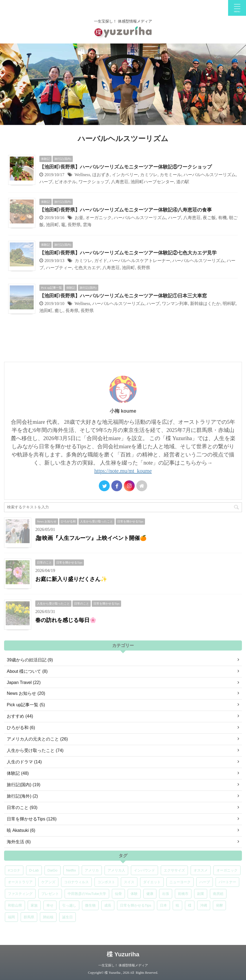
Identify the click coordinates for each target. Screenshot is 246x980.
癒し (59, 310)
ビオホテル (65, 181)
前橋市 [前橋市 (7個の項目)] (183, 894)
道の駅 (182, 181)
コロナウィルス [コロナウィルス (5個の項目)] (76, 882)
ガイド (100, 260)
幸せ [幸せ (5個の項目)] (49, 905)
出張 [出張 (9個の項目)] (165, 894)
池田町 (52, 224)
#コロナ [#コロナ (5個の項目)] (14, 870)
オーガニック (99, 217)
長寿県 (71, 310)
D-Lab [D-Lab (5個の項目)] (34, 870)
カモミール (170, 174)
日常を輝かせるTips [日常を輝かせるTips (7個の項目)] (135, 905)
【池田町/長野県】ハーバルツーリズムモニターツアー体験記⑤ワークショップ (125, 167)
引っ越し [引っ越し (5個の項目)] (69, 905)
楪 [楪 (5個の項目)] (189, 905)
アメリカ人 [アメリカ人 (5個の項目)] (116, 870)
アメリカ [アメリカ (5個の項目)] (92, 870)
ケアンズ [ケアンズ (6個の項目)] (48, 882)
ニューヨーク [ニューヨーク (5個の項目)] (180, 882)
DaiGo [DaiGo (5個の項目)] (53, 870)
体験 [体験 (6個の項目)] (134, 894)
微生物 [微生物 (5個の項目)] (90, 905)
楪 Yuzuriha (123, 954)
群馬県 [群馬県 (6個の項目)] (29, 917)
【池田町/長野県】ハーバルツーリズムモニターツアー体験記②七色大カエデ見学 (128, 253)
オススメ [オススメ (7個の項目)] (201, 870)
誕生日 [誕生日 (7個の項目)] (67, 917)
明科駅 (229, 303)
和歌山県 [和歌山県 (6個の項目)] (15, 905)
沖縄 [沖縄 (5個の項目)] (203, 905)
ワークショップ (93, 181)
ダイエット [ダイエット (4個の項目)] (152, 882)
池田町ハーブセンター (152, 181)
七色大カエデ (87, 267)
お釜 (79, 217)
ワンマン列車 (175, 303)
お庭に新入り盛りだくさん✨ (71, 579)
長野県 (74, 224)
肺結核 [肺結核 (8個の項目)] (48, 917)
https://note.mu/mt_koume (123, 471)
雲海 (87, 224)
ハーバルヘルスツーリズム (210, 174)
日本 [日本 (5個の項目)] (163, 905)
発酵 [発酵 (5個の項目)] (219, 905)
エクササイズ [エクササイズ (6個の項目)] (174, 870)
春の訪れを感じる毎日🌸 (65, 620)
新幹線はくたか (205, 303)
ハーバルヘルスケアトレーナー (139, 260)
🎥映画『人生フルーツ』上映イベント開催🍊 (91, 538)
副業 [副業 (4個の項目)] (200, 894)
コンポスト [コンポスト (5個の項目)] (106, 882)
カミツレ (148, 174)
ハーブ (45, 181)
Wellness (82, 174)
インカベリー (125, 174)
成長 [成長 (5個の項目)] (107, 905)
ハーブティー (59, 267)
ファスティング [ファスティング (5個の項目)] (20, 894)
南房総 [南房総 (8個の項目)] (218, 894)
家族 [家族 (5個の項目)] (34, 905)
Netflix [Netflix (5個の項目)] (71, 870)
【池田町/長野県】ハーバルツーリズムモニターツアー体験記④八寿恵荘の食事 (125, 210)
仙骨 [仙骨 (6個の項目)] (118, 894)
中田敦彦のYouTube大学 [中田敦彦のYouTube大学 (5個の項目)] (87, 894)
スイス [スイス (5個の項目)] (129, 882)
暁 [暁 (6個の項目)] (177, 905)
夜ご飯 (209, 217)
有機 (222, 217)
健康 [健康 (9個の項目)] (149, 894)
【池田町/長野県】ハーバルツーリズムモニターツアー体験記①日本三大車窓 (123, 295)
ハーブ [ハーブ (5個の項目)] (204, 882)
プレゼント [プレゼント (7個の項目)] (50, 894)
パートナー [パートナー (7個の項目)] (227, 882)
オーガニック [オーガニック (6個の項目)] (227, 870)
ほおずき (101, 174)
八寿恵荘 (119, 181)
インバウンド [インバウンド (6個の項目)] (144, 870)
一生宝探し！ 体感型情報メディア (123, 965)
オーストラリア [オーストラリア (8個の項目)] (20, 882)
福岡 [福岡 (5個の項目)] (11, 917)
